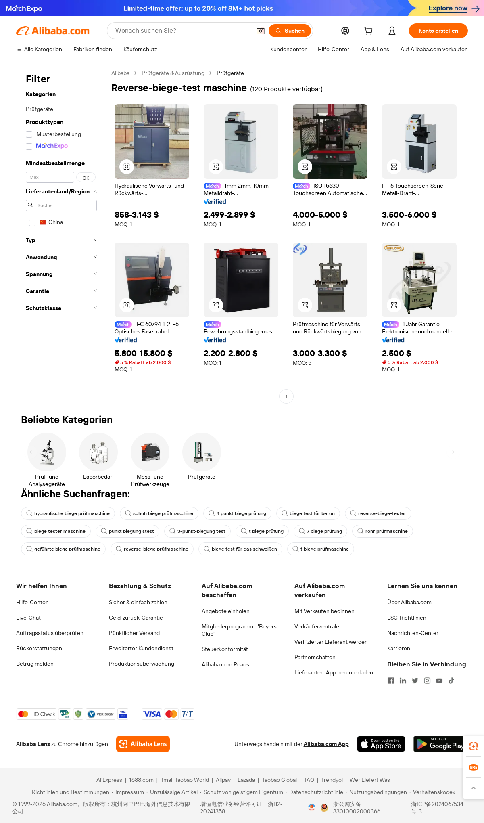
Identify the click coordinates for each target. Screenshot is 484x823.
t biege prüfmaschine (320, 549)
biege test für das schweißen (240, 549)
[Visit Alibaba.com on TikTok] (451, 680)
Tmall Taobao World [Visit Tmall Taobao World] (185, 780)
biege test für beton (308, 513)
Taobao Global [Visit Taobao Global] (279, 780)
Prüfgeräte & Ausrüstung (173, 73)
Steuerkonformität (225, 649)
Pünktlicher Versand (134, 633)
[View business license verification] (311, 808)
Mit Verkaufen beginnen (324, 611)
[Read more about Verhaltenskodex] (432, 792)
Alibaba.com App (326, 744)
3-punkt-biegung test (197, 531)
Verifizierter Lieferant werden (331, 642)
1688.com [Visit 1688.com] (141, 780)
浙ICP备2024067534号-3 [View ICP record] (437, 808)
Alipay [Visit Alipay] (223, 780)
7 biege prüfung (320, 531)
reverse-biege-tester (378, 513)
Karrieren (398, 648)
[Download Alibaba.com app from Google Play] (440, 744)
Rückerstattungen (39, 648)
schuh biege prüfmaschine (159, 513)
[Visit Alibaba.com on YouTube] (439, 680)
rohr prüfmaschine (382, 531)
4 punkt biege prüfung (237, 513)
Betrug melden (35, 663)
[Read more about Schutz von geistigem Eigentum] (241, 792)
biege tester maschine (56, 531)
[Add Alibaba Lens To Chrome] (143, 744)
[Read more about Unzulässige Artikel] (172, 792)
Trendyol (332, 780)
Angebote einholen (226, 611)
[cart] (370, 32)
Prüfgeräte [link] (230, 73)
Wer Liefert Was (370, 780)
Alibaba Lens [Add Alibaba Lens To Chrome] (33, 744)
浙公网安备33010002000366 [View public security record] (356, 808)
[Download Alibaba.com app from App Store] (381, 744)
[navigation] (61, 236)
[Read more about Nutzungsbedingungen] (376, 792)
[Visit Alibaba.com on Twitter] (415, 680)
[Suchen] (290, 30)
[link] (473, 746)
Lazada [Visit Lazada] (246, 780)
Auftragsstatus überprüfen (49, 633)
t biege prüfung (262, 531)
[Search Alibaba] (182, 30)
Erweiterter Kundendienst (141, 648)
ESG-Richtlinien (406, 617)
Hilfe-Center (32, 602)
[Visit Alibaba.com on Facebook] (390, 680)
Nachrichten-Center (412, 633)
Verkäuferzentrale (316, 626)
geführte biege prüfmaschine (63, 549)
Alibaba (120, 73)
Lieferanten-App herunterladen (333, 672)
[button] (260, 31)
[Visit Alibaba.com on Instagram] (427, 680)
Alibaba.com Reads (225, 664)
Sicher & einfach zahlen (138, 602)
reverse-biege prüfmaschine (152, 549)
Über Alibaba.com (409, 602)
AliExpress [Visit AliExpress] (109, 780)
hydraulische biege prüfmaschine (68, 513)
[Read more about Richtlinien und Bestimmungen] (69, 792)
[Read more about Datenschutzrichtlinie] (314, 792)
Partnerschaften (315, 657)
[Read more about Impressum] (128, 792)
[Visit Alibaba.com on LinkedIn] (403, 680)
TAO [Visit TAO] (309, 780)
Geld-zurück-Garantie (136, 617)
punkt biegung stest (127, 531)
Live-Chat (28, 617)
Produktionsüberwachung (141, 663)
